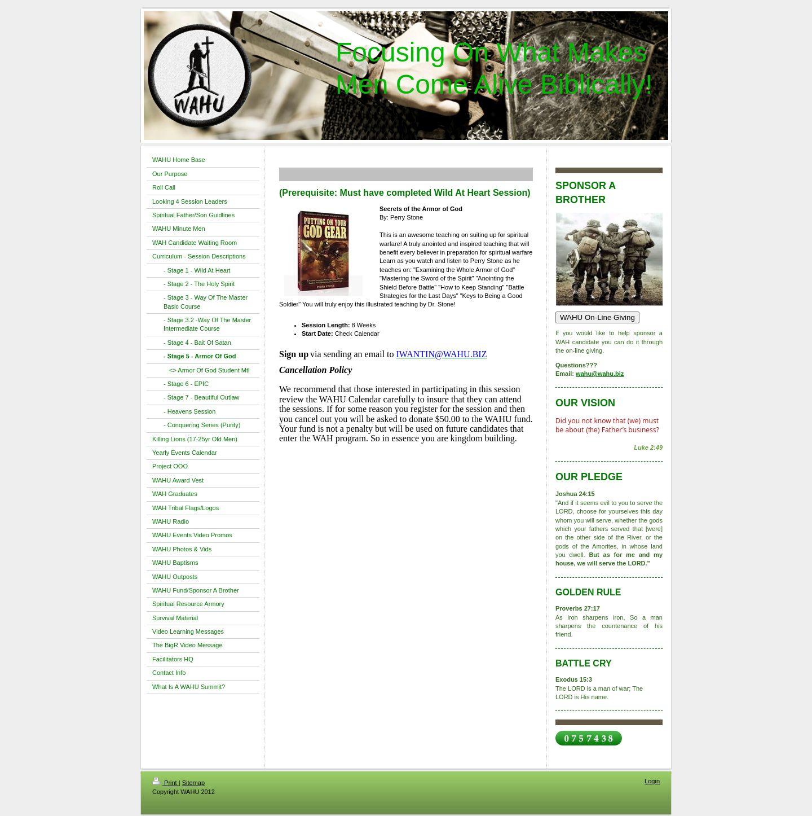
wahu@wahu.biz (600, 373)
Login (652, 781)
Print (165, 782)
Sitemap (193, 782)
